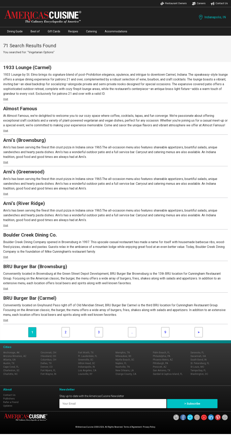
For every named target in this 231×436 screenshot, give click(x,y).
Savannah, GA (198, 356)
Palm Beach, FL (161, 352)
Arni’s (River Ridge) (24, 203)
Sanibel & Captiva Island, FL (167, 374)
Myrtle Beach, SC (125, 359)
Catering (91, 31)
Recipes (73, 31)
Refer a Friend (10, 402)
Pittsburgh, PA (160, 363)
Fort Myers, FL (48, 370)
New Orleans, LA (125, 370)
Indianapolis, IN (212, 17)
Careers (199, 3)
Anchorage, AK (11, 352)
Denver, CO (47, 366)
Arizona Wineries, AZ (14, 356)
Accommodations (116, 31)
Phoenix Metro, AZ (163, 359)
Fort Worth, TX (86, 352)
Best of (35, 31)
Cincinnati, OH (48, 352)
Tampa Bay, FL (198, 370)
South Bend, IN (198, 359)
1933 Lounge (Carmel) (27, 67)
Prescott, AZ (160, 366)
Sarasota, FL (197, 352)
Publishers (9, 398)
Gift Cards (54, 31)
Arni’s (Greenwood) (24, 172)
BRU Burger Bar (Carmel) (29, 298)
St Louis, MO (197, 366)
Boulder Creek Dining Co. (30, 235)
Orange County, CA (126, 374)
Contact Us (219, 3)
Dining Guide (15, 31)
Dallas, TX (46, 363)
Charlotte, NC (10, 374)
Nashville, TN (123, 366)
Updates (7, 405)
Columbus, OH (48, 359)
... (132, 332)
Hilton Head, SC (86, 363)
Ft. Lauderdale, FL (87, 356)
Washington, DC (199, 374)
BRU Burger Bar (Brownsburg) (35, 266)
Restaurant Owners (173, 3)
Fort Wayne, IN (48, 374)
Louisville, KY (85, 374)
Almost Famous (20, 108)
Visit (5, 99)
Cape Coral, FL (11, 366)
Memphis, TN (123, 352)
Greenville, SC (85, 359)
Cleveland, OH (48, 356)
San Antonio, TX (161, 370)
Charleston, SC (11, 370)
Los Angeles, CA (87, 370)
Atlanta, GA (9, 359)
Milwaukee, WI (123, 356)
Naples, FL (121, 363)
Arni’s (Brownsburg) (24, 140)
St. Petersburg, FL (199, 363)
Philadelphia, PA (161, 356)
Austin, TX (9, 363)
